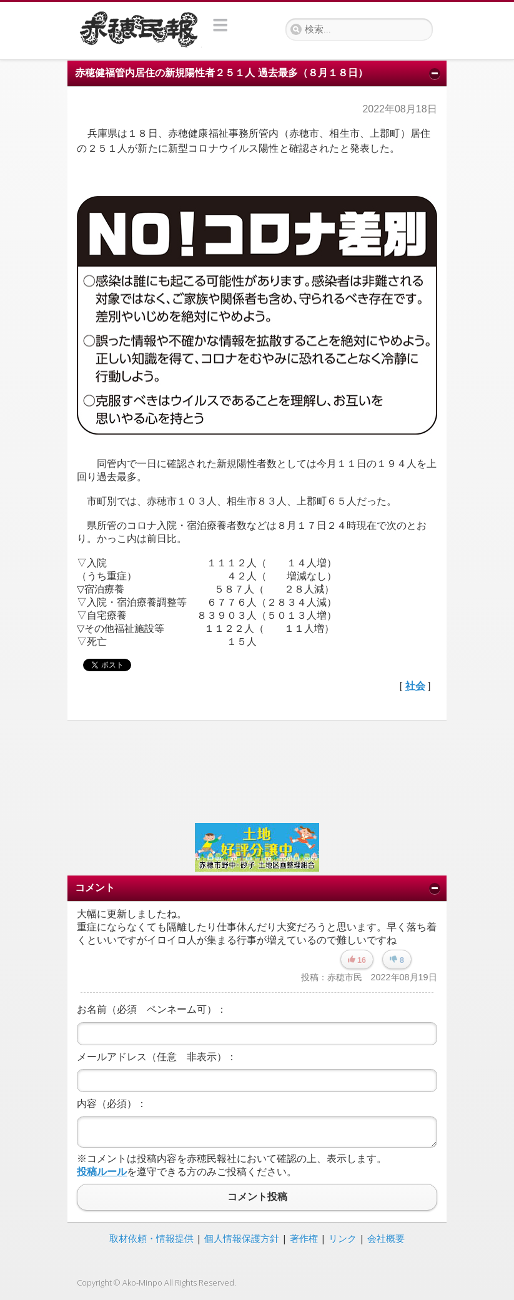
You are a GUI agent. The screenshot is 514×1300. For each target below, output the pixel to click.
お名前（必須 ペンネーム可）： (152, 1009)
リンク (343, 1238)
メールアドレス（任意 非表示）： (157, 1056)
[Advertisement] (257, 770)
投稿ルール (102, 1171)
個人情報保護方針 (241, 1238)
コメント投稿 (256, 1197)
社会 (415, 686)
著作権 (304, 1238)
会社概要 (386, 1238)
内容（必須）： (112, 1103)
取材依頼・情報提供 (151, 1238)
